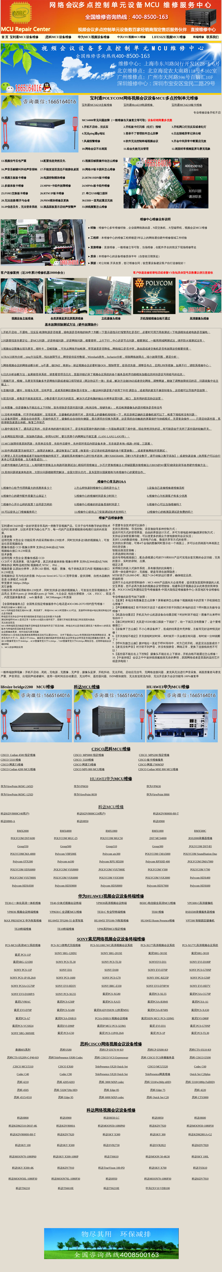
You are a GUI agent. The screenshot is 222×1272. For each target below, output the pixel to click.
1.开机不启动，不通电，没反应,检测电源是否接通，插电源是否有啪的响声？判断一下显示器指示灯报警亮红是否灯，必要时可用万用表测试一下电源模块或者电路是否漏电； (105, 332)
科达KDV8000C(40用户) (15, 813)
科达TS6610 (111, 1156)
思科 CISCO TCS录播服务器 (157, 1057)
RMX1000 (157, 830)
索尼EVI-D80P (200, 1018)
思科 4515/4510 (23, 1097)
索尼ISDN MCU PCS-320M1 (157, 1018)
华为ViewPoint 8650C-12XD (17, 794)
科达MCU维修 (87, 687)
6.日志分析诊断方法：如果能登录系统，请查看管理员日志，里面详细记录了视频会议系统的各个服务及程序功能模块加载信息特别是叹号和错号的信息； (93, 374)
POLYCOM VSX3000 (157, 877)
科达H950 (111, 1178)
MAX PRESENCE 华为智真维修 (23, 920)
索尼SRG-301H (200, 953)
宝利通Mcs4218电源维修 (139, 104)
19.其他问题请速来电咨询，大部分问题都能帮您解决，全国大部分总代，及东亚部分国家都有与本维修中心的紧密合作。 (73, 472)
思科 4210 (23, 1082)
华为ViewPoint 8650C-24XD (17, 786)
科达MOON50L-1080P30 (22, 1178)
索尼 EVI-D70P (23, 1010)
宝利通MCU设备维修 (24, 37)
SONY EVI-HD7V (200, 985)
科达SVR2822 (158, 1145)
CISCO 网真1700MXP (151, 764)
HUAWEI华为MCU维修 (167, 687)
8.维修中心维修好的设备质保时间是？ (97, 504)
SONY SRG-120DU (66, 953)
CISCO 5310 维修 (11, 759)
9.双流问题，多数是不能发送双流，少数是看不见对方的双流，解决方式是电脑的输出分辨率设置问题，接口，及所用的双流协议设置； (82, 398)
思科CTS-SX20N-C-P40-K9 (23, 1057)
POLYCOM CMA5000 (157, 853)
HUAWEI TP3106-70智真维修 (111, 920)
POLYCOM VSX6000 (65, 877)
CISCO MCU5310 (22, 1066)
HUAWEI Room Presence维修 (158, 920)
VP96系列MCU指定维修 (111, 928)
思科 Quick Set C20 (158, 1097)
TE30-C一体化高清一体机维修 (23, 903)
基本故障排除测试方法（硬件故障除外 (71, 324)
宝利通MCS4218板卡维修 (187, 104)
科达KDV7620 (65, 1134)
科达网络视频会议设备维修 (111, 1110)
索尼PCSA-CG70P (200, 993)
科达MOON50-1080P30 (200, 1125)
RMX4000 (65, 830)
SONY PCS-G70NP (200, 969)
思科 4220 (200, 1090)
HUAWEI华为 (111, 779)
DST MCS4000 (157, 838)
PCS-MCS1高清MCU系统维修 (22, 945)
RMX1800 (111, 830)
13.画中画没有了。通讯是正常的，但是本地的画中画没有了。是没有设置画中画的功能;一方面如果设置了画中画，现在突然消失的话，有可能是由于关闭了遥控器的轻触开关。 (106, 428)
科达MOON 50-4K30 (158, 1156)
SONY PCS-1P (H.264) (23, 977)
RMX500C (200, 830)
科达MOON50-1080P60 (111, 1125)
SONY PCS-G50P (200, 977)
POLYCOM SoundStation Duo (200, 853)
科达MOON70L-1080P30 (65, 1178)
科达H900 (159, 821)
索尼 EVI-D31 (158, 1025)
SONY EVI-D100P (200, 961)
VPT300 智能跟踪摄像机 (200, 920)
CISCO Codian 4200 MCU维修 (18, 769)
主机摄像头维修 (111, 318)
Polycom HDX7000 (158, 885)
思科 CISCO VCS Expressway (111, 1057)
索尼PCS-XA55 (111, 1001)
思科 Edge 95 (65, 1097)
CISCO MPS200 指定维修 (154, 755)
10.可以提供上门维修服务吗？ (19, 511)
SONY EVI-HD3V (65, 985)
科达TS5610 (200, 1167)
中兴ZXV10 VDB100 (158, 1188)
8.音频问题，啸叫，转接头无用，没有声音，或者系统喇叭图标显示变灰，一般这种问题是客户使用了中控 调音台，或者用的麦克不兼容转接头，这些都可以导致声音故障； (104, 390)
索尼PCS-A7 (23, 1018)
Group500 (65, 846)
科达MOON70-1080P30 (157, 1178)
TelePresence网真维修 (157, 1074)
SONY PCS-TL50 (111, 961)
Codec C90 (66, 1074)
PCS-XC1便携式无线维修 (66, 945)
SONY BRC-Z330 (111, 985)
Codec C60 (200, 1066)
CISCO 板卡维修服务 (150, 759)
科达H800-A (8, 821)
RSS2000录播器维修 (200, 838)
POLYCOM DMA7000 (200, 861)
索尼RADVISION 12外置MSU (111, 1010)
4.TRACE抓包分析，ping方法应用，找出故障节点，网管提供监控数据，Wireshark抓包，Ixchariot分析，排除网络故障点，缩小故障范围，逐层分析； (90, 356)
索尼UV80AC (23, 1001)
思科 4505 (23, 1090)
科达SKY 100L (200, 1156)
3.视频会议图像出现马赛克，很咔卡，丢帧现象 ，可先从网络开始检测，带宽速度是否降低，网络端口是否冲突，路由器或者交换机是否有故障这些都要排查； (96, 348)
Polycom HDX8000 (111, 885)
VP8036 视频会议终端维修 (22, 911)
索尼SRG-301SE (157, 953)
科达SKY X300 (111, 1134)
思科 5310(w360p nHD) (157, 1082)
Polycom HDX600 (200, 885)
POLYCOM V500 (158, 869)
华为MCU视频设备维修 (93, 37)
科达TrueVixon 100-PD (111, 1167)
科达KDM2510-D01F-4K (23, 1125)
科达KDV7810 (200, 1178)
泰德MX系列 (23, 1049)
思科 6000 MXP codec (111, 1097)
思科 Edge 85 (111, 1090)
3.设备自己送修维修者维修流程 (165, 487)
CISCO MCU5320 (157, 1066)
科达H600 (200, 1117)
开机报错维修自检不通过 (155, 318)
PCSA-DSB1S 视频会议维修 (111, 1018)
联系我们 (212, 37)
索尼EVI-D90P (65, 1025)
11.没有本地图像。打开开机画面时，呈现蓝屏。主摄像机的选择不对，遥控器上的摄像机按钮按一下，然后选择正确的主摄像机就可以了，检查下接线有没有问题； (99, 414)
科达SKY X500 (66, 1145)
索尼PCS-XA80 (66, 1010)
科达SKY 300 (157, 1134)
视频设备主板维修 (23, 318)
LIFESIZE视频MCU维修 (169, 37)
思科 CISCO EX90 (200, 1057)
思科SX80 (65, 1049)
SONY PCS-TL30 (66, 961)
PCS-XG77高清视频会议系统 (158, 945)
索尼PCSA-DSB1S (65, 1018)
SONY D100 (111, 969)
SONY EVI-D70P (158, 969)
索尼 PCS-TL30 (200, 1033)
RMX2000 (23, 830)
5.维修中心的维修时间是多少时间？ (95, 495)
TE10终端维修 (65, 928)
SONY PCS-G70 (111, 977)
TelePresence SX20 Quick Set (111, 1066)
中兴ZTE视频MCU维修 (131, 37)
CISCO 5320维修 (83, 759)
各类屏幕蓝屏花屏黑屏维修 (67, 318)
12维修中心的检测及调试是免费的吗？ (170, 511)
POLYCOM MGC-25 (65, 838)
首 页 (5, 37)
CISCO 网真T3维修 (84, 764)
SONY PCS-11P (23, 969)
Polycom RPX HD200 (111, 861)
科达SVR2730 (111, 1145)
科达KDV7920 (157, 1125)
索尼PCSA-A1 (200, 1001)
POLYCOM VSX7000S (23, 877)
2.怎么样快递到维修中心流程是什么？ (97, 487)
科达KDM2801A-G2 (200, 1134)
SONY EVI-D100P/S (22, 994)
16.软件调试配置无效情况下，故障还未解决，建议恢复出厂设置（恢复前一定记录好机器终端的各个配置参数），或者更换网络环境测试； (84, 450)
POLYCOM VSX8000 (65, 869)
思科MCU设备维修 (58, 37)
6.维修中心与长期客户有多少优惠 (167, 495)
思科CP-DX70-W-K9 (111, 1049)
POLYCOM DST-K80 (23, 838)
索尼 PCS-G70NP (200, 1025)
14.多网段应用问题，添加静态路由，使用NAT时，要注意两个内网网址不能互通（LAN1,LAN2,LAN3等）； (65, 436)
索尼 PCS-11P (23, 954)
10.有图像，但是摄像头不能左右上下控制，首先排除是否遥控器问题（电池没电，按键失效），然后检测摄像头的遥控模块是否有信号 (81, 407)
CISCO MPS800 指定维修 (88, 755)
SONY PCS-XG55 (66, 994)
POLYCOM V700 (200, 869)
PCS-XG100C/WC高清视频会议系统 (111, 945)
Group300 (157, 846)
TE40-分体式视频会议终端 (65, 903)
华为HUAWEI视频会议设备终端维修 (111, 896)
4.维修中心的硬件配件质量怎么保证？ (24, 495)
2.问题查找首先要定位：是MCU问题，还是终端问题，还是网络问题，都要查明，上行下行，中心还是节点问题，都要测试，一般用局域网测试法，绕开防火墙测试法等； (103, 340)
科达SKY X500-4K (23, 1167)
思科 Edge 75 (157, 1090)
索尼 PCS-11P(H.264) (111, 1033)
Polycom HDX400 (200, 877)
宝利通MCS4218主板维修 (97, 104)
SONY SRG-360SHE (23, 1033)
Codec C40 (23, 1074)
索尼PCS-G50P (65, 1001)
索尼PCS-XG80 (111, 993)
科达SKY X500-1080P (65, 1156)
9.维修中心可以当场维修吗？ (164, 504)
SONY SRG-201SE (111, 953)
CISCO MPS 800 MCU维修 (89, 769)
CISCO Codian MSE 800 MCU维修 (158, 769)
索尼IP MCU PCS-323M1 (111, 1025)
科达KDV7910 (65, 1167)
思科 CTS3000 (200, 1097)
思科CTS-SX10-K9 (200, 1049)
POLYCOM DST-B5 (200, 846)
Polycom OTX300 (23, 861)
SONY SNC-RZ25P (158, 977)
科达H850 (82, 821)
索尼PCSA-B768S (157, 1010)
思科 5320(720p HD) (65, 1090)
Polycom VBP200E (65, 853)
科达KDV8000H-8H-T (166, 813)
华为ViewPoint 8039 (85, 794)
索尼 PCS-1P (157, 1033)
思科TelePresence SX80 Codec (66, 1057)
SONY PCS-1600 (65, 977)
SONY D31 (65, 969)
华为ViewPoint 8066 (157, 794)
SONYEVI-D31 (157, 961)
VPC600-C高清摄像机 (200, 903)
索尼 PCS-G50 (66, 1033)
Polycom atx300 (111, 853)
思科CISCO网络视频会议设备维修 (111, 1044)
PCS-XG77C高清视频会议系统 (200, 945)
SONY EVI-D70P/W (157, 985)
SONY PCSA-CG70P (23, 985)
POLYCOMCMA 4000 (22, 853)
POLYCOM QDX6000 (22, 869)
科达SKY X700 (157, 1167)
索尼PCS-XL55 (157, 993)
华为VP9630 (153, 786)
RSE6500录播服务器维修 (200, 911)
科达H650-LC (111, 1117)
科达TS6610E (65, 1188)
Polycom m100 (66, 861)
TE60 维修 (158, 911)
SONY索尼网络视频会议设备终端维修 (111, 939)
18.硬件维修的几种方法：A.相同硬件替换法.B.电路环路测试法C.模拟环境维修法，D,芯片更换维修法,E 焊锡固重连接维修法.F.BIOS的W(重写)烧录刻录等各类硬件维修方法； (104, 465)
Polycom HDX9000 (66, 885)
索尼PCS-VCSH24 (22, 1025)
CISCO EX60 (65, 1066)
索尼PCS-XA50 (200, 1010)
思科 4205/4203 (66, 1082)
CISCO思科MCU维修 (110, 749)
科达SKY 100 (23, 1145)
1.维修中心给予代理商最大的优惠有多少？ (26, 487)
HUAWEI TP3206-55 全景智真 (65, 920)
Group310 (111, 846)
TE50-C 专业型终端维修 (111, 911)
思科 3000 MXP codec (111, 1082)
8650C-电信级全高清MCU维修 (158, 903)
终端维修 (198, 37)
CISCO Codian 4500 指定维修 (18, 755)
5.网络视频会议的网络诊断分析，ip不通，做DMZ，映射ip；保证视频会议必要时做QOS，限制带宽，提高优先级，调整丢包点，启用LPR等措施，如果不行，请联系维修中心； (106, 365)
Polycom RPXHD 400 (158, 861)
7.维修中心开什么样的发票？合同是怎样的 (26, 504)
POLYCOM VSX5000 (111, 877)
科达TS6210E (111, 1188)
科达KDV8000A (65, 1125)
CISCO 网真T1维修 (12, 764)
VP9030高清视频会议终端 (111, 903)
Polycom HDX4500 (23, 885)
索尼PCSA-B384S (157, 1001)
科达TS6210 (23, 1188)
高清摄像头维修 (199, 318)
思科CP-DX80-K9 (157, 1049)
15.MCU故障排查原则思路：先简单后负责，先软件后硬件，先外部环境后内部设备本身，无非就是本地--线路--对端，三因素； (77, 443)
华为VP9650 (81, 786)
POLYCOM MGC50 (111, 838)
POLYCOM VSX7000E (111, 869)
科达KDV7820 (200, 1145)
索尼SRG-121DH (23, 961)
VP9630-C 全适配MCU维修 (66, 911)
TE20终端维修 (22, 928)
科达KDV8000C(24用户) (91, 813)
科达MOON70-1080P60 (22, 1156)
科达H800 (23, 1117)
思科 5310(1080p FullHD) (200, 1082)
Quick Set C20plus (200, 1074)
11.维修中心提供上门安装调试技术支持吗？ (100, 511)
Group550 (22, 846)
